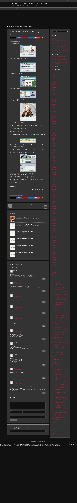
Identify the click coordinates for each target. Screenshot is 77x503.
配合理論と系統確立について (57, 362)
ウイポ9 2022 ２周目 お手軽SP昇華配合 (59, 319)
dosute (44, 191)
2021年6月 (54, 130)
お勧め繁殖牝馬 (56, 382)
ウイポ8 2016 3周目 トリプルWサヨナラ (60, 400)
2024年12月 (54, 84)
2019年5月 (54, 167)
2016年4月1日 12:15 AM (17, 271)
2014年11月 (54, 252)
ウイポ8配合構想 (56, 395)
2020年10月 (54, 140)
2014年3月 (54, 266)
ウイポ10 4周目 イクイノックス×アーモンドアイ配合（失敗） (60, 337)
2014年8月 (54, 257)
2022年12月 (54, 106)
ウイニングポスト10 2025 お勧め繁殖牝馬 (60, 349)
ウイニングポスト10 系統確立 (58, 352)
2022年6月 (54, 114)
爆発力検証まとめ (55, 367)
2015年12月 (54, 232)
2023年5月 (54, 97)
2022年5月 (54, 116)
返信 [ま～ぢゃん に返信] (44, 302)
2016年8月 (54, 218)
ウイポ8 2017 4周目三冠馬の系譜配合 (60, 412)
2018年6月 (54, 181)
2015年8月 (54, 237)
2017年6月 (54, 201)
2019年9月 (54, 160)
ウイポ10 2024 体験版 (57, 339)
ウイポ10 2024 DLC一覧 (57, 345)
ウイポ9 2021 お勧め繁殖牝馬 (58, 302)
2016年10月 (54, 215)
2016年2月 (54, 228)
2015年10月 (54, 235)
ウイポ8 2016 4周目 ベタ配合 (59, 402)
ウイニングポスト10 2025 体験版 (58, 347)
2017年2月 (54, 208)
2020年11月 (54, 138)
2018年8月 (54, 179)
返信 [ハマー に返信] (44, 278)
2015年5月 (54, 242)
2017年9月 (54, 196)
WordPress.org (54, 434)
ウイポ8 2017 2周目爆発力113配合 (59, 409)
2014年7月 (54, 259)
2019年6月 (54, 165)
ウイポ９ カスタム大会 (57, 320)
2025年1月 (54, 82)
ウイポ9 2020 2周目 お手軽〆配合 (59, 297)
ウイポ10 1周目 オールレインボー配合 (59, 329)
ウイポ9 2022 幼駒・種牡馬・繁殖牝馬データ (60, 312)
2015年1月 (54, 249)
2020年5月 (54, 147)
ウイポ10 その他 (56, 327)
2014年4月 (54, 264)
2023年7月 (54, 94)
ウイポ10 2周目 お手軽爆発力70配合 (59, 332)
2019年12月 (54, 155)
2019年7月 (54, 164)
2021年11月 (54, 126)
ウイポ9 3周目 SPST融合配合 (59, 287)
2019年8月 (54, 162)
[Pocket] (37, 37)
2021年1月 (54, 135)
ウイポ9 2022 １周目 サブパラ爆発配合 (60, 317)
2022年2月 (54, 121)
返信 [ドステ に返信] (44, 326)
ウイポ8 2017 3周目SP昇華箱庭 (59, 410)
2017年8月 (54, 198)
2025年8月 (54, 77)
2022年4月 (54, 118)
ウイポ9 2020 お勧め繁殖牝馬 (58, 292)
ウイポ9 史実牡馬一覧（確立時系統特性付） (60, 295)
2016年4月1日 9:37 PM (17, 331)
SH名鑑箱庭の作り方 (56, 419)
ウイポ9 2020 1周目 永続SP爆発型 (59, 291)
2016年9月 (54, 216)
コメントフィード (54, 433)
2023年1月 (54, 104)
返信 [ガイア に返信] (44, 313)
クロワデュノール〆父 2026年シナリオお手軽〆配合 (60, 50)
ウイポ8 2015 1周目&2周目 (58, 389)
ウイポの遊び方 (55, 364)
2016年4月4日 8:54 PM (17, 383)
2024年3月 (54, 87)
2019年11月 (54, 157)
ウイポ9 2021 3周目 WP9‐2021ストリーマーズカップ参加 (60, 307)
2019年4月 (54, 169)
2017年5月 (54, 203)
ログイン (53, 430)
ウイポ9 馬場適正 (56, 282)
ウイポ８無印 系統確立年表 (58, 374)
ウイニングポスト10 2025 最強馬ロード (59, 354)
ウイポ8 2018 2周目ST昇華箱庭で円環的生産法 (60, 422)
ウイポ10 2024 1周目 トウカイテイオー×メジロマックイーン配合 (60, 343)
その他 (53, 274)
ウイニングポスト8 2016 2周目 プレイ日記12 (24, 252)
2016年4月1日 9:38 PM (17, 344)
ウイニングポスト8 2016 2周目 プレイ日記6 (24, 231)
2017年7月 (54, 199)
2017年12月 (54, 191)
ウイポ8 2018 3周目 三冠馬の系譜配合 (59, 424)
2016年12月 (54, 211)
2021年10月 (54, 128)
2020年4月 (54, 148)
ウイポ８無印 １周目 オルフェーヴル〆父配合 (60, 372)
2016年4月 (54, 225)
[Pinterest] (25, 37)
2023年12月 (54, 89)
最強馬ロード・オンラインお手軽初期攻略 (58, 40)
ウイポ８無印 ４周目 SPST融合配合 (60, 381)
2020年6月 (54, 145)
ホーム (9, 26)
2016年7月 (54, 220)
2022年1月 (54, 123)
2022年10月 (54, 109)
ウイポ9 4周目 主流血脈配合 (58, 289)
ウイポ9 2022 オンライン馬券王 (58, 315)
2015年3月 (54, 245)
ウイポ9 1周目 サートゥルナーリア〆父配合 (60, 278)
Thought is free (43, 441)
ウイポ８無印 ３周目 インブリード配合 (60, 377)
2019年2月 (54, 172)
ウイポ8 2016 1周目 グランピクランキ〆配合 (60, 393)
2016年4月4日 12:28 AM (17, 369)
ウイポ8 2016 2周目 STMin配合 (26, 26)
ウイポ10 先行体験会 (56, 324)
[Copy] (42, 37)
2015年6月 (54, 240)
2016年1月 (54, 230)
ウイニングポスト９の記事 (57, 276)
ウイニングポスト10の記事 (57, 322)
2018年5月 (54, 182)
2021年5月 (54, 131)
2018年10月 (54, 177)
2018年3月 (54, 186)
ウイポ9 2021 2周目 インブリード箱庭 (59, 304)
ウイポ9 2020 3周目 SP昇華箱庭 (59, 299)
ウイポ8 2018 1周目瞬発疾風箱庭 (59, 417)
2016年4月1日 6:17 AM (17, 283)
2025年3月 (54, 80)
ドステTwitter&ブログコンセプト (57, 359)
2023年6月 (54, 96)
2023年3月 (54, 101)
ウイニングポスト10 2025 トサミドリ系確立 (59, 44)
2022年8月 (54, 111)
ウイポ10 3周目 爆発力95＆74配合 (59, 334)
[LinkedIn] (31, 37)
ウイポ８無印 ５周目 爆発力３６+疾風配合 (60, 385)
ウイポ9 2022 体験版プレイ (58, 309)
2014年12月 (54, 250)
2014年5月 (54, 262)
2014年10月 (54, 254)
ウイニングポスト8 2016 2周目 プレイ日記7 (24, 224)
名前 (11, 410)
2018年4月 (54, 184)
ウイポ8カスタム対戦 (57, 414)
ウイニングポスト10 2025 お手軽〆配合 (59, 350)
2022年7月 (54, 113)
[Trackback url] (27, 431)
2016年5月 (54, 223)
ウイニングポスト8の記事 (15, 26)
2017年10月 (54, 194)
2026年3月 (54, 75)
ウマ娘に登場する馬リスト (56, 272)
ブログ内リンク (55, 366)
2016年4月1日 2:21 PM (17, 307)
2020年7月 (54, 143)
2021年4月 (54, 133)
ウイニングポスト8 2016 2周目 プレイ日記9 (24, 238)
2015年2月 (54, 247)
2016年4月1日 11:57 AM (17, 296)
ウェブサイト (12, 414)
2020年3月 (54, 150)
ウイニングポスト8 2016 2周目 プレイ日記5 (24, 245)
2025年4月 (54, 79)
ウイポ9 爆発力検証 (57, 284)
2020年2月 (54, 152)
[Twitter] (13, 37)
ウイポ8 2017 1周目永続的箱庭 (59, 407)
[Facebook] (19, 37)
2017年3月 (54, 206)
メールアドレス (25, 410)
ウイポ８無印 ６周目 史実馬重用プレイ (60, 387)
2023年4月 (54, 99)
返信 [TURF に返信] (44, 291)
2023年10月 (54, 92)
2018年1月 (54, 189)
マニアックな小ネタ (56, 379)
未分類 (53, 357)
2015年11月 (54, 233)
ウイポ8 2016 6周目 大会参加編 (59, 405)
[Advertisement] (38, 18)
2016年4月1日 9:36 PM (17, 318)
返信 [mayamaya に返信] (44, 378)
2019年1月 (54, 174)
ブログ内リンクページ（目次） (21, 217)
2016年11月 (54, 213)
